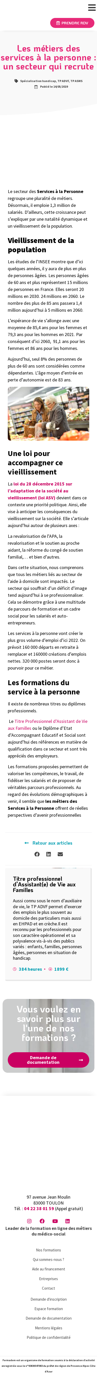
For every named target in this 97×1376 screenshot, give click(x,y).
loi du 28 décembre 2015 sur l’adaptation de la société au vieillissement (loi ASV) (40, 491)
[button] (37, 854)
